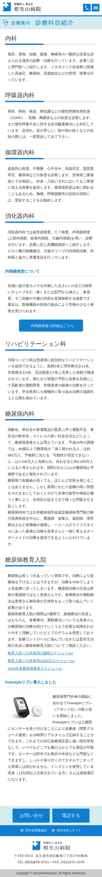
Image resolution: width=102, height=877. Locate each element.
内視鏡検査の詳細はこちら (52, 326)
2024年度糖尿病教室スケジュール (35, 669)
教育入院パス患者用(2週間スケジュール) (40, 653)
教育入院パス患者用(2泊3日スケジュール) (41, 661)
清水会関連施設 (36, 830)
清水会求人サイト (69, 830)
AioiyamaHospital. (45, 873)
